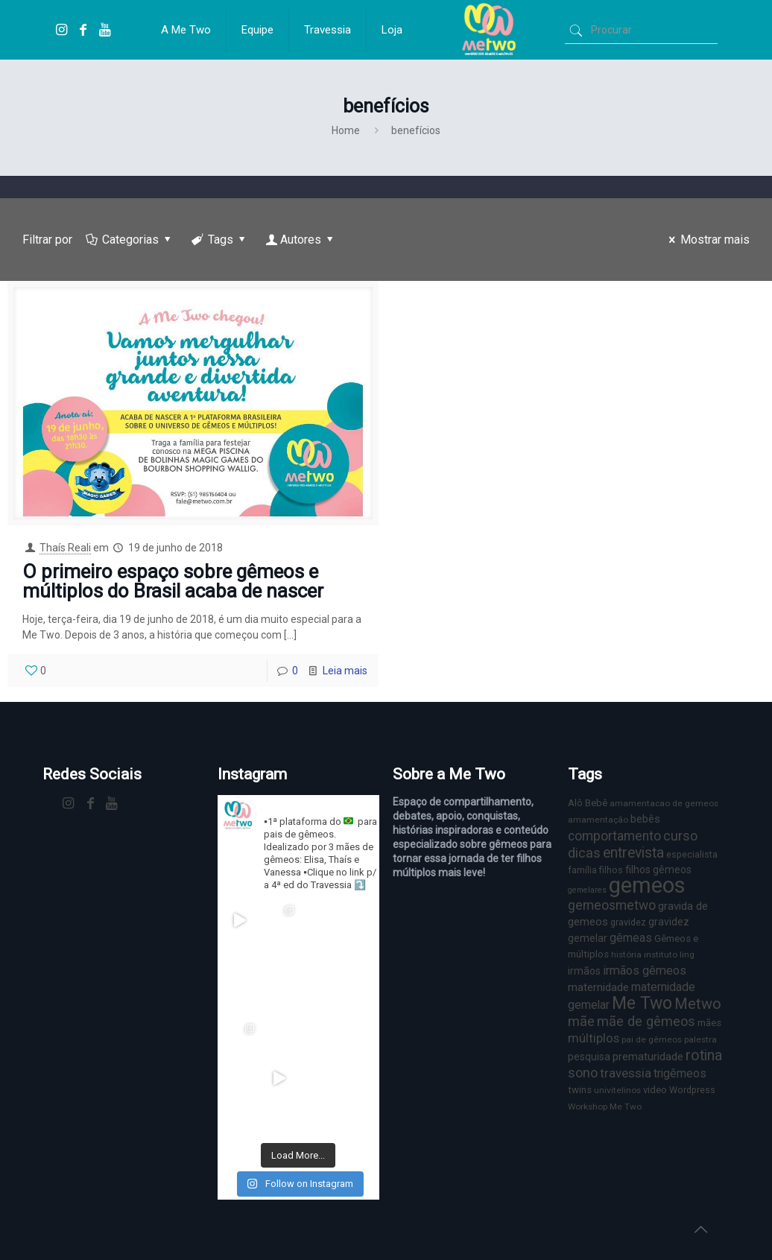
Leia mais (345, 671)
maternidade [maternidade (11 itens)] (598, 987)
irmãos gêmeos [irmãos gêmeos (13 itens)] (644, 970)
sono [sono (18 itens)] (583, 1072)
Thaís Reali (65, 548)
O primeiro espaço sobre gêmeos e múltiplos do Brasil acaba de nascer (172, 581)
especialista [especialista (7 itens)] (692, 854)
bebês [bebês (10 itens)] (645, 819)
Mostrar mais (707, 239)
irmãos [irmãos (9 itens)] (584, 971)
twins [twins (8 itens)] (580, 1089)
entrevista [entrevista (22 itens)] (633, 852)
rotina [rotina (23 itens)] (704, 1055)
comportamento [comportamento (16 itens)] (614, 836)
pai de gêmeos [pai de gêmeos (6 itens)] (651, 1039)
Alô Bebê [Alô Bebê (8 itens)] (587, 802)
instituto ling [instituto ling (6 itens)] (669, 954)
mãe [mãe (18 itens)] (581, 1021)
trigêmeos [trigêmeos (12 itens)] (680, 1073)
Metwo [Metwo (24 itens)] (697, 1004)
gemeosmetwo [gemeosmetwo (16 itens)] (612, 905)
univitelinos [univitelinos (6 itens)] (617, 1090)
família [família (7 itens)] (582, 870)
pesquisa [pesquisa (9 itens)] (589, 1057)
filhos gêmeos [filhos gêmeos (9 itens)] (658, 870)
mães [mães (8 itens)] (709, 1022)
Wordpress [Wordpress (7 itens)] (692, 1089)
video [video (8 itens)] (655, 1089)
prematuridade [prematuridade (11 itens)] (648, 1056)
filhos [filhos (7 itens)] (611, 870)
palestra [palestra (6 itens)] (700, 1039)
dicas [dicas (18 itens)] (584, 853)
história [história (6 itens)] (626, 954)
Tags (219, 239)
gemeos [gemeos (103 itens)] (647, 885)
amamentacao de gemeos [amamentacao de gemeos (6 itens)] (664, 803)
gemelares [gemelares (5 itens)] (587, 890)
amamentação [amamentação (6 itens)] (598, 819)
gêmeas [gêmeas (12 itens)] (631, 938)
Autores (301, 239)
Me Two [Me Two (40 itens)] (642, 1003)
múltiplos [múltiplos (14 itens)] (593, 1038)
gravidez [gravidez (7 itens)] (628, 922)
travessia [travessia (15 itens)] (625, 1073)
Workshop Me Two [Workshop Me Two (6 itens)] (605, 1106)
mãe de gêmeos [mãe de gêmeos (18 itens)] (646, 1021)
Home (346, 130)
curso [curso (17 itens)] (680, 835)
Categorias (129, 239)
